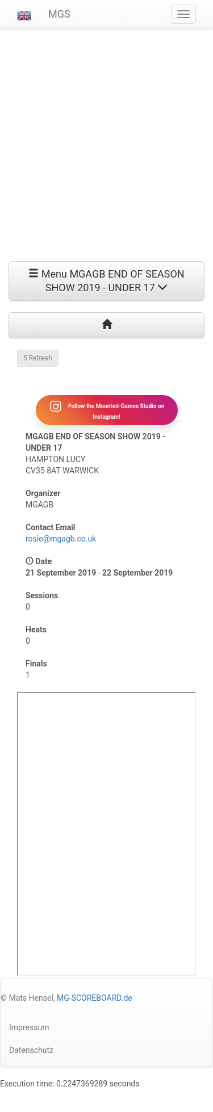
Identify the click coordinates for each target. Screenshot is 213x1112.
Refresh (37, 358)
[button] (24, 14)
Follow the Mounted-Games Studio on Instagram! (107, 410)
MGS (59, 14)
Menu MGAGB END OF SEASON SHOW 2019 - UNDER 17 (106, 280)
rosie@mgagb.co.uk (61, 538)
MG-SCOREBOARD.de (94, 997)
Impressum (29, 1027)
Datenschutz (31, 1050)
